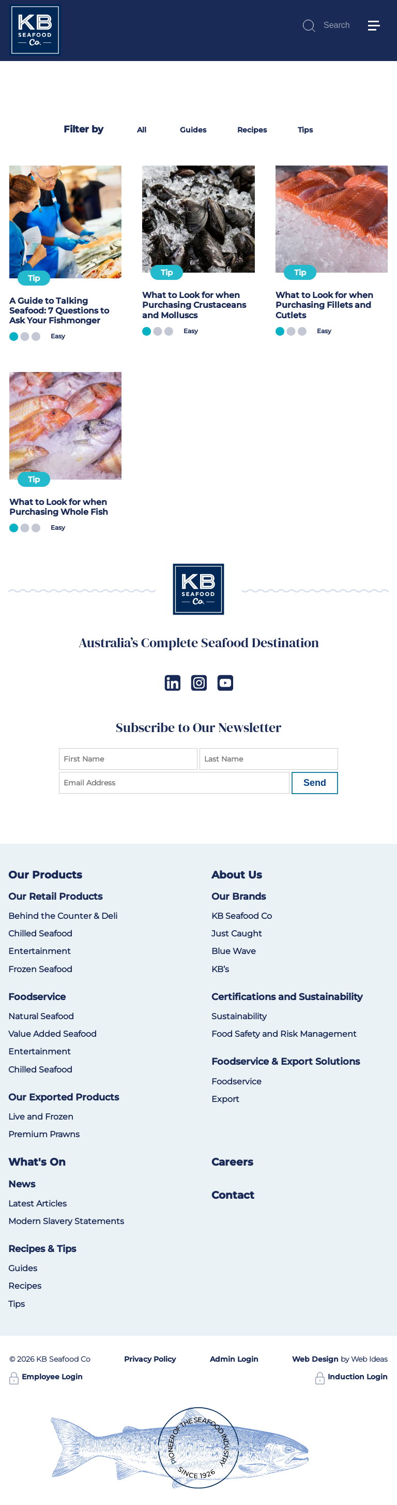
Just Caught (236, 933)
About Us (236, 875)
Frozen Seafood (40, 969)
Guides (193, 130)
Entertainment (39, 951)
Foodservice (37, 997)
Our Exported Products (63, 1097)
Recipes (252, 130)
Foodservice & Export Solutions (285, 1061)
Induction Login (351, 1376)
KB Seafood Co (241, 916)
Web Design (315, 1359)
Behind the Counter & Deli (62, 916)
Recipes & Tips (42, 1249)
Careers (232, 1162)
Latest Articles (37, 1204)
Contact (232, 1195)
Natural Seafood (41, 1016)
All (141, 130)
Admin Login (234, 1359)
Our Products (45, 875)
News (21, 1184)
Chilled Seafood (40, 933)
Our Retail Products (55, 896)
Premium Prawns (44, 1134)
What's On (37, 1162)
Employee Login (46, 1376)
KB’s (220, 969)
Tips (305, 130)
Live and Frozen (40, 1117)
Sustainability (239, 1016)
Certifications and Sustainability (286, 997)
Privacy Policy (150, 1359)
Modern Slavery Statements (66, 1221)
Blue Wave (233, 951)
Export (225, 1099)
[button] (378, 10)
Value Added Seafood (52, 1034)
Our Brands (238, 896)
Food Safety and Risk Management (284, 1034)
